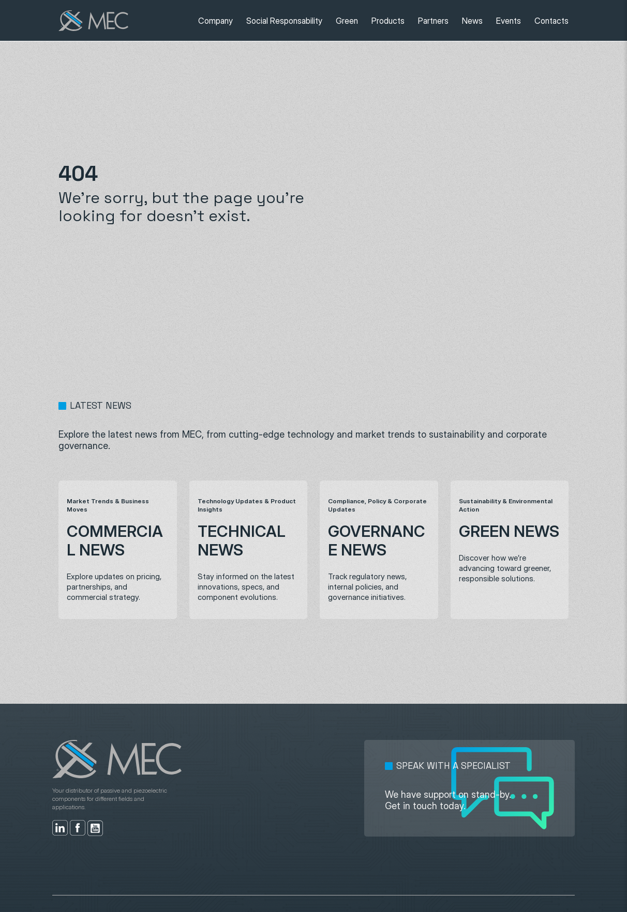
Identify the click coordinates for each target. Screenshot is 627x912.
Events (508, 21)
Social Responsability (284, 21)
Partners (433, 21)
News (472, 21)
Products (388, 21)
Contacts (551, 21)
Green (347, 21)
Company (215, 21)
